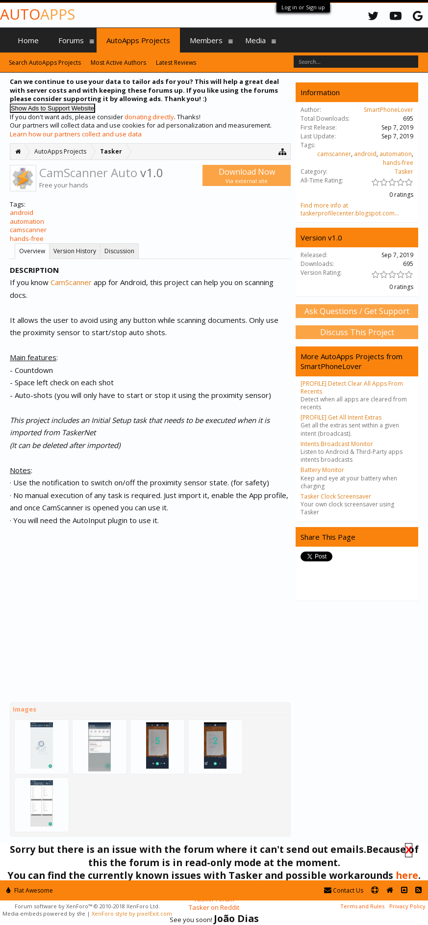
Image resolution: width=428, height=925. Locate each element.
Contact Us (343, 890)
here (407, 875)
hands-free (27, 238)
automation (27, 221)
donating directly (149, 116)
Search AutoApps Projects (45, 62)
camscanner (28, 229)
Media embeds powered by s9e (43, 913)
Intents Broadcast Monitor (337, 444)
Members (206, 40)
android (21, 212)
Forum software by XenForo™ (87, 906)
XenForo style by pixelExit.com (132, 913)
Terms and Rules (362, 906)
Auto (37, 14)
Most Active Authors (118, 62)
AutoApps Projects (138, 40)
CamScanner (71, 282)
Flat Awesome (29, 890)
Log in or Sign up (303, 7)
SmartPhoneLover (388, 110)
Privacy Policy (407, 906)
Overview (32, 251)
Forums (71, 40)
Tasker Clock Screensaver (336, 496)
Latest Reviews (176, 62)
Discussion (119, 251)
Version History (74, 251)
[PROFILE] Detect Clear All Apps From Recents (352, 387)
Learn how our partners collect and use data (76, 134)
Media (255, 40)
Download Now (246, 175)
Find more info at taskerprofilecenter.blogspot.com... (350, 209)
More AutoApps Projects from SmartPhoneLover (352, 361)
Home (28, 40)
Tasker (404, 171)
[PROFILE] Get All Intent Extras (341, 417)
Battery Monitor (322, 470)
